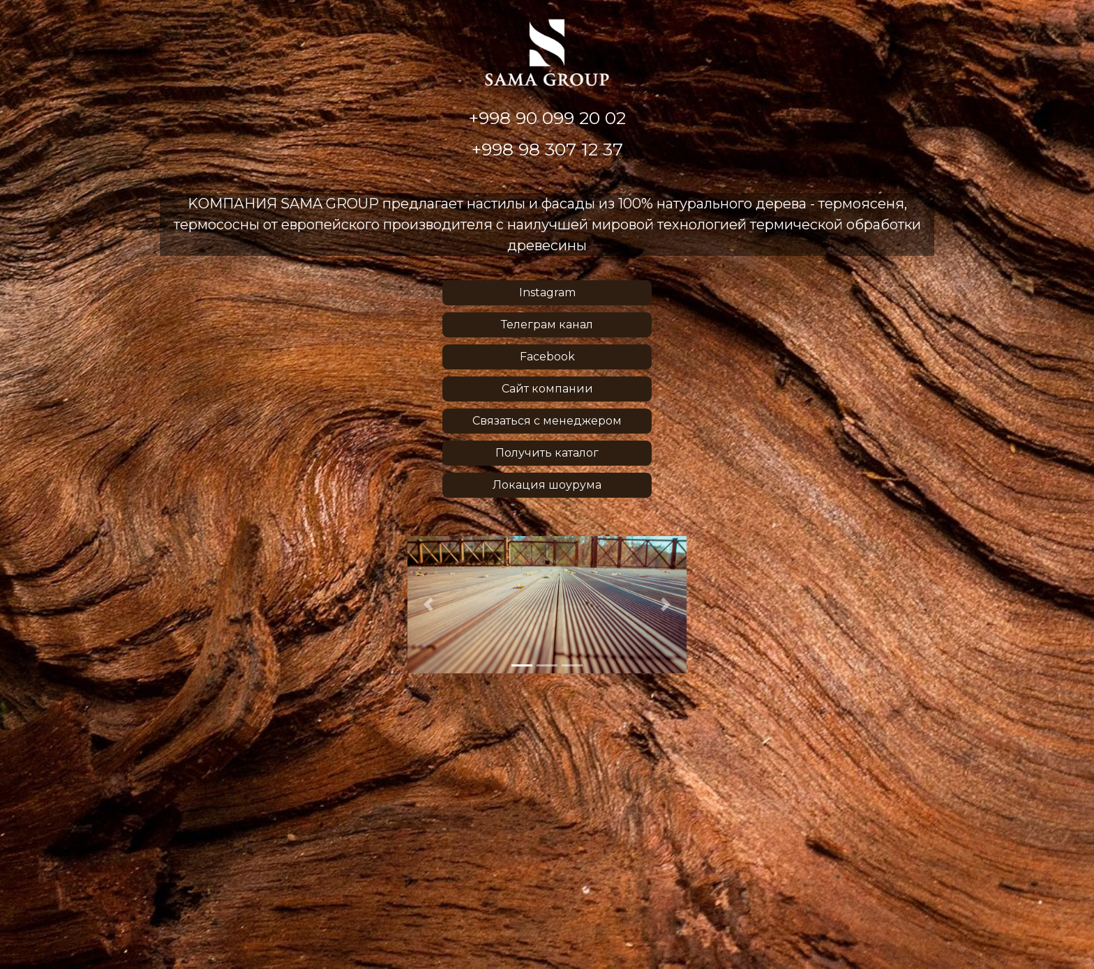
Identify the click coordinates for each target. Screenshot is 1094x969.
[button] (428, 604)
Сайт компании (547, 388)
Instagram (547, 292)
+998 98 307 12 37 (547, 149)
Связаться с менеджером (547, 420)
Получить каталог (547, 452)
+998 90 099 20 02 (547, 118)
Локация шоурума (547, 484)
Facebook (547, 356)
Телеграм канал (547, 324)
